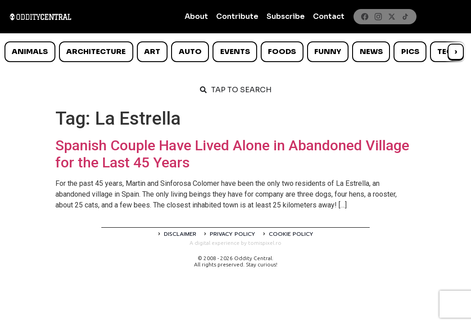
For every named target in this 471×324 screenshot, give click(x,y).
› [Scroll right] (455, 51)
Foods (282, 51)
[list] (235, 52)
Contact (328, 16)
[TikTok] (405, 16)
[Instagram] (378, 16)
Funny (327, 51)
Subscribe (286, 16)
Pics (410, 51)
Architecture (96, 51)
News (371, 51)
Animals (30, 51)
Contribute (237, 16)
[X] (391, 16)
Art (152, 51)
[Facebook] (364, 16)
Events (235, 51)
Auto (190, 51)
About (196, 16)
